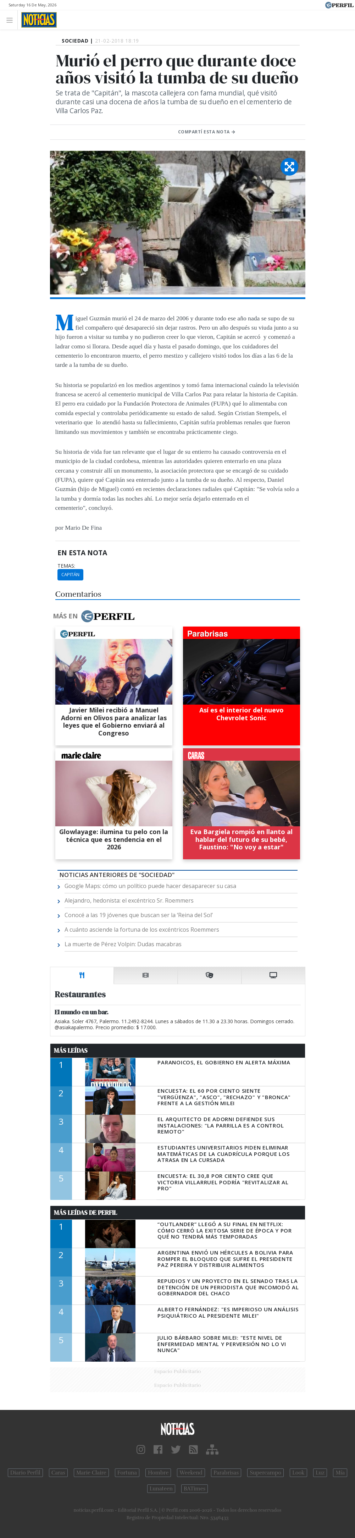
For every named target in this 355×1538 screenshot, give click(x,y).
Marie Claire (91, 1473)
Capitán (70, 574)
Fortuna (127, 1473)
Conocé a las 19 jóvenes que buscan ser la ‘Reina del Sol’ (139, 915)
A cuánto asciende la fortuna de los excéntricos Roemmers (142, 929)
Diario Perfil (25, 1473)
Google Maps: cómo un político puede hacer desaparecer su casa (150, 886)
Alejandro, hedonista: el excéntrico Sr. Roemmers (129, 900)
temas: (66, 566)
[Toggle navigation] (11, 19)
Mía (340, 1473)
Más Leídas (71, 1050)
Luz (320, 1473)
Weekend (191, 1473)
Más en (93, 616)
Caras (58, 1473)
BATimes (194, 1488)
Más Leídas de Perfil (85, 1212)
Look (298, 1473)
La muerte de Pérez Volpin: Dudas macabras (123, 944)
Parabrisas (226, 1473)
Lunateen (161, 1488)
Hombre (158, 1473)
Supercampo (265, 1473)
